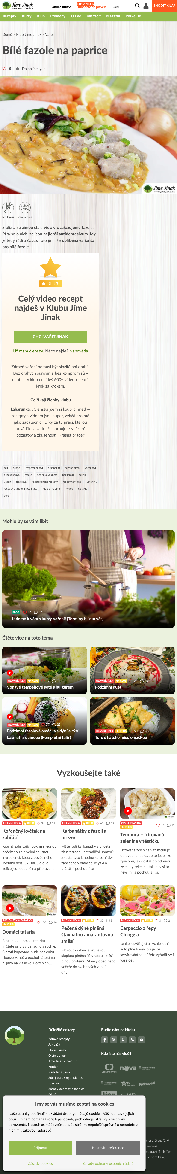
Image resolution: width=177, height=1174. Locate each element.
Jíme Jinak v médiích (62, 1061)
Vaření (50, 34)
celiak (82, 474)
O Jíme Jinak (57, 1055)
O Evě (76, 16)
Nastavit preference (108, 1148)
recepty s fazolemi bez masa (20, 488)
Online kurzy (57, 1050)
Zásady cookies (40, 1163)
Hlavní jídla (12, 823)
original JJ (54, 468)
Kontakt (53, 1066)
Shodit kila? (164, 5)
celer (7, 495)
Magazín (113, 16)
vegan (7, 481)
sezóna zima (72, 468)
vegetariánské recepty (45, 481)
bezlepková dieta (47, 474)
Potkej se (133, 16)
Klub (41, 16)
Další (115, 7)
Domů (7, 34)
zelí (6, 468)
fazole (28, 474)
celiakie (82, 488)
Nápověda (78, 351)
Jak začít (94, 16)
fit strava (21, 481)
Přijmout (40, 1148)
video (69, 488)
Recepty (9, 16)
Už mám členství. (29, 351)
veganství (90, 468)
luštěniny (91, 481)
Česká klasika (131, 823)
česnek (17, 468)
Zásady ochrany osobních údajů (108, 1163)
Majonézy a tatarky (17, 920)
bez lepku (68, 474)
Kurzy (27, 16)
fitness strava (12, 474)
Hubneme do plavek (91, 7)
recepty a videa (72, 481)
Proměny (57, 16)
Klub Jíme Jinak (28, 34)
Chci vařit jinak (50, 337)
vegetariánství (34, 468)
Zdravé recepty (59, 1039)
